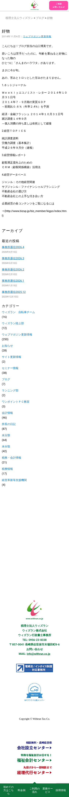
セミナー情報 (10, 368)
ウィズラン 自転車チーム (18, 312)
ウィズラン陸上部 (13, 323)
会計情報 (7, 413)
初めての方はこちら (8, 790)
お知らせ (7, 345)
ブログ (40, 18)
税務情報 (7, 469)
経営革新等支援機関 (14, 480)
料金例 (21, 790)
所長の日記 (9, 424)
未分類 (6, 435)
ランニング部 (10, 390)
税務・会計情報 (11, 457)
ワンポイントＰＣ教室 (15, 401)
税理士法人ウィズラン (19, 18)
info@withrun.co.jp (38, 654)
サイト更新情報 (11, 357)
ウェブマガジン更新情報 (37, 36)
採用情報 (61, 790)
